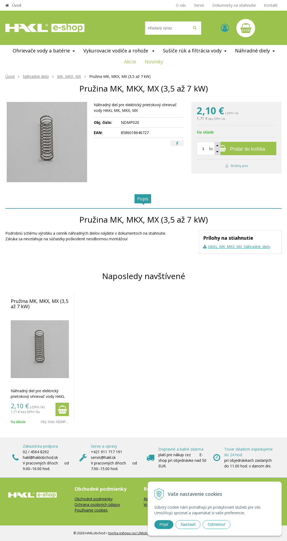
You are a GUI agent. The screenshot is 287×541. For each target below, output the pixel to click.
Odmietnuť (216, 524)
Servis (199, 5)
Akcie (130, 61)
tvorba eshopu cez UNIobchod (131, 533)
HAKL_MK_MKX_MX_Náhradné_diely (239, 246)
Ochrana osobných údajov (97, 504)
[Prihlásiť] (225, 27)
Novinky (154, 61)
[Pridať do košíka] (236, 148)
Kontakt (271, 5)
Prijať (163, 524)
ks (211, 148)
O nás (181, 5)
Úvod (16, 5)
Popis (142, 199)
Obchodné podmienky (93, 498)
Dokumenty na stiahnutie (234, 5)
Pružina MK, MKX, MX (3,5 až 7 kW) (39, 304)
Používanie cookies (91, 510)
